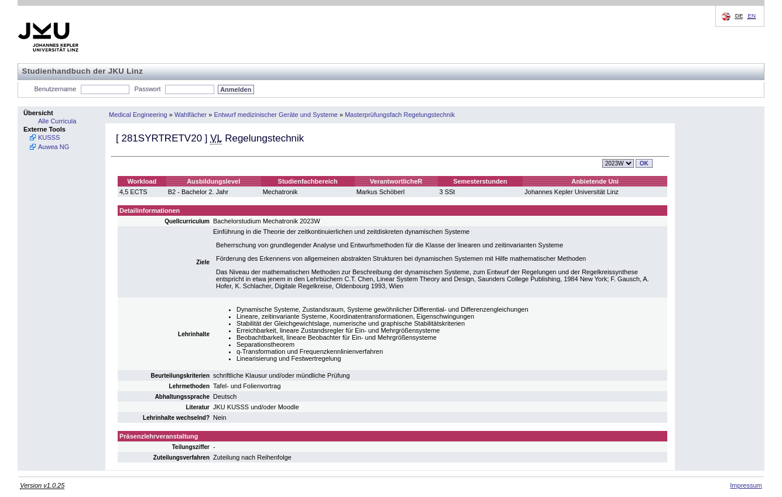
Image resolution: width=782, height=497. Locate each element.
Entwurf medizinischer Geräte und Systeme (276, 114)
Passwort (147, 88)
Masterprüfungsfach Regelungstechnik (400, 114)
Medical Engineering (138, 114)
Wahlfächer (190, 114)
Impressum (746, 485)
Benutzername (56, 88)
